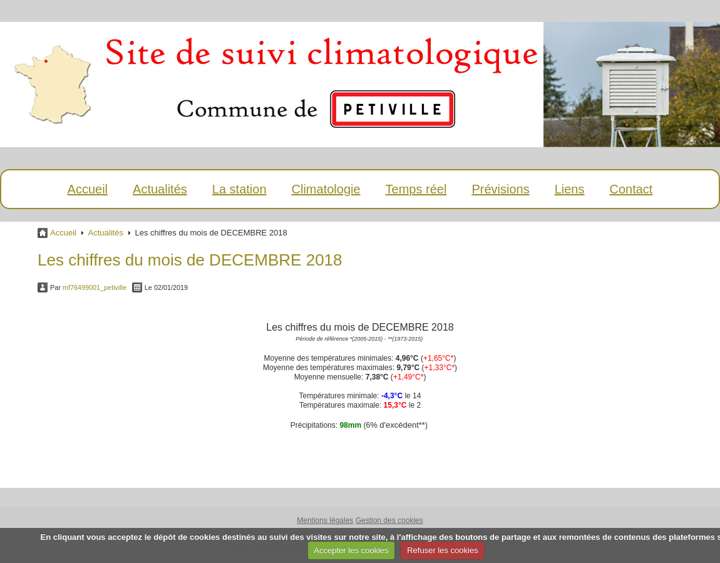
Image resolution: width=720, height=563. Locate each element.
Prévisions (500, 189)
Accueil (88, 189)
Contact (630, 189)
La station (239, 189)
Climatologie (326, 189)
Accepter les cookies (351, 550)
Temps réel (416, 189)
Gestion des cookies (389, 520)
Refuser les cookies (442, 550)
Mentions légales (325, 520)
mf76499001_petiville (94, 287)
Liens (570, 189)
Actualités (160, 189)
